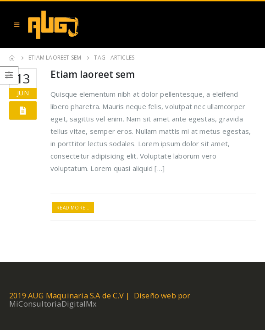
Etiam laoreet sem (92, 74)
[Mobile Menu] (16, 25)
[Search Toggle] (246, 25)
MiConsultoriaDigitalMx (53, 303)
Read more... (72, 207)
